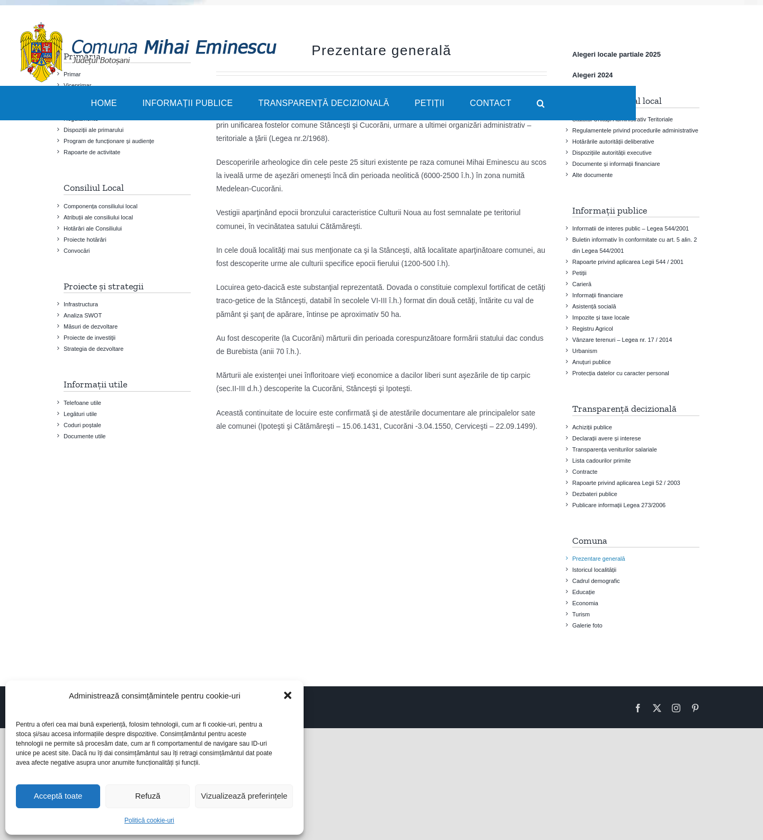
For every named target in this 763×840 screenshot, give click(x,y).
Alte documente (592, 175)
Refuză (148, 795)
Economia (585, 603)
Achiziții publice (592, 427)
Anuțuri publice (591, 362)
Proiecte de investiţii (90, 337)
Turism (581, 614)
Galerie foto (587, 625)
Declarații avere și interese (606, 438)
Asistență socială (594, 306)
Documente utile (85, 436)
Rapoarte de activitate (92, 152)
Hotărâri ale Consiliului (93, 228)
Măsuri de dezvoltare (91, 326)
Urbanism (584, 351)
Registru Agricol (592, 328)
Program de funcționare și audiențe (109, 141)
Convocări (77, 250)
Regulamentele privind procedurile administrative (635, 130)
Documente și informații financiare (616, 164)
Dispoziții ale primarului (93, 130)
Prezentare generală (598, 558)
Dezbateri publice (594, 494)
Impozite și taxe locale (600, 317)
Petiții (579, 273)
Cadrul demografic (596, 581)
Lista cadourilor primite (601, 460)
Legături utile (80, 414)
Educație (583, 592)
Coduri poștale (82, 425)
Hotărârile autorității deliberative (613, 141)
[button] (287, 695)
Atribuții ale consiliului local (98, 217)
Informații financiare (597, 295)
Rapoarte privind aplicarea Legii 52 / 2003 (626, 483)
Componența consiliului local (100, 206)
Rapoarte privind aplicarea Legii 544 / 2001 (628, 262)
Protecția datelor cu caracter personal (620, 373)
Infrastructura (81, 304)
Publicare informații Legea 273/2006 (619, 505)
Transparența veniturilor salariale (614, 449)
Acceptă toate (58, 795)
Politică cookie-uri (149, 820)
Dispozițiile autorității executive (612, 152)
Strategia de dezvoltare (93, 349)
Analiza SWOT (83, 315)
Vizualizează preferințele (244, 795)
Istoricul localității (594, 570)
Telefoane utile (82, 403)
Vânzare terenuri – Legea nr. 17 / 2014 (622, 340)
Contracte (585, 471)
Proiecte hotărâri (85, 239)
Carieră (581, 284)
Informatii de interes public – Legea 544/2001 (630, 228)
